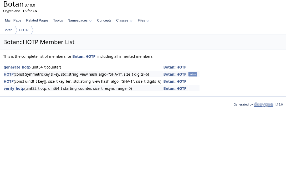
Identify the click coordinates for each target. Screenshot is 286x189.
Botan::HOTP (84, 56)
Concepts (104, 20)
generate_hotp (17, 67)
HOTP (23, 30)
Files (143, 20)
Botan (7, 30)
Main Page (13, 20)
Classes (124, 20)
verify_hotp (14, 88)
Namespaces (79, 20)
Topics (58, 20)
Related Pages (37, 20)
